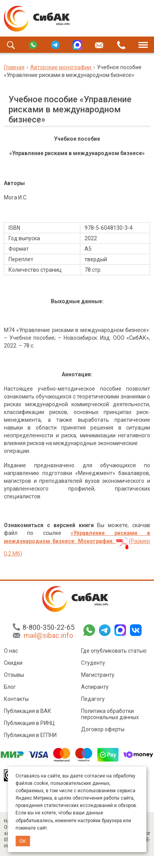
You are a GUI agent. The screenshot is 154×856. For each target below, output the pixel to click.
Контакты (16, 700)
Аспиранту (95, 688)
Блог (10, 688)
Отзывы (14, 676)
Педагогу (93, 700)
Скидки (13, 664)
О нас (11, 652)
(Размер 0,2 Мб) (77, 543)
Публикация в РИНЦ (29, 724)
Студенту (93, 664)
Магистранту (97, 676)
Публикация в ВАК (27, 712)
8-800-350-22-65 (48, 628)
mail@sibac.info (48, 636)
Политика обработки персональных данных (110, 715)
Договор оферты (103, 730)
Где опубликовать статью (114, 652)
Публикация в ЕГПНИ (30, 736)
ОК (22, 841)
